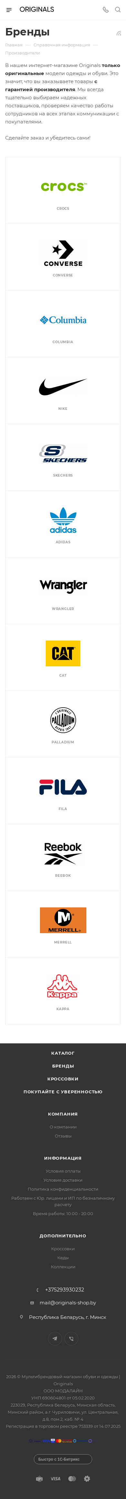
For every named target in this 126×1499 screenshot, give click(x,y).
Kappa (63, 1009)
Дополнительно (63, 1235)
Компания (63, 1114)
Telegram (55, 1339)
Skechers (63, 475)
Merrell (63, 942)
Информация (63, 1158)
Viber (71, 1339)
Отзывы (63, 1135)
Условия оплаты (63, 1171)
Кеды (63, 1257)
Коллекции (63, 1266)
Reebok (63, 876)
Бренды (63, 1066)
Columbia (63, 342)
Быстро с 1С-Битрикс (59, 1459)
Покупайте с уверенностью (63, 1091)
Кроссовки (63, 1078)
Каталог (63, 1053)
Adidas (63, 542)
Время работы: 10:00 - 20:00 (63, 1213)
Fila (63, 809)
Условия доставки (63, 1180)
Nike (62, 409)
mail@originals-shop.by (68, 1303)
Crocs (63, 209)
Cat (63, 675)
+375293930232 (64, 1289)
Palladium (63, 742)
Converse (63, 275)
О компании (63, 1126)
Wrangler (63, 609)
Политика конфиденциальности (63, 1189)
